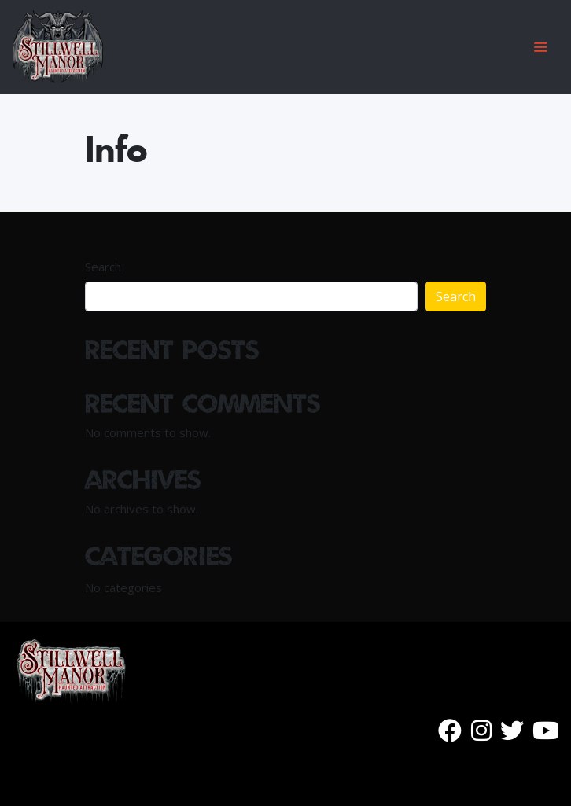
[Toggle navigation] (540, 47)
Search (103, 266)
